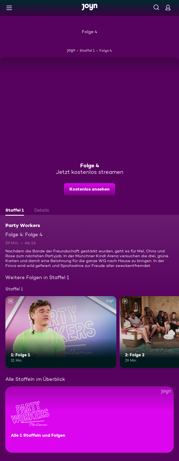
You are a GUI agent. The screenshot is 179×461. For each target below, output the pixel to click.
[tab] (14, 211)
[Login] (168, 7)
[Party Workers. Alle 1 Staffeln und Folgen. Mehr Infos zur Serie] (89, 420)
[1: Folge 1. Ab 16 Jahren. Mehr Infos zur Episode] (60, 332)
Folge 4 (89, 31)
